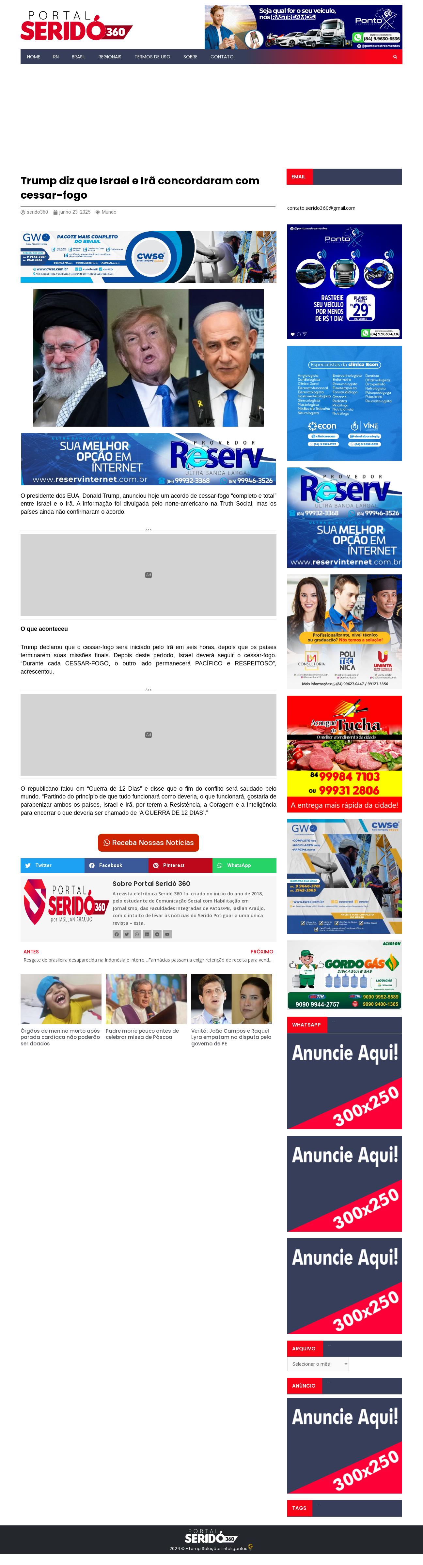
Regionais (110, 56)
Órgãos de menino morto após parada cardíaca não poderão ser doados (60, 1037)
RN (56, 56)
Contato (222, 56)
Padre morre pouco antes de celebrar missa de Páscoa (142, 1034)
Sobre (190, 56)
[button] (395, 56)
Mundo (109, 212)
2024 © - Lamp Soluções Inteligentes (208, 1548)
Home (33, 56)
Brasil (79, 56)
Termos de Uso (152, 56)
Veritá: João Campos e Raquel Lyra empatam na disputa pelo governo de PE (231, 1037)
